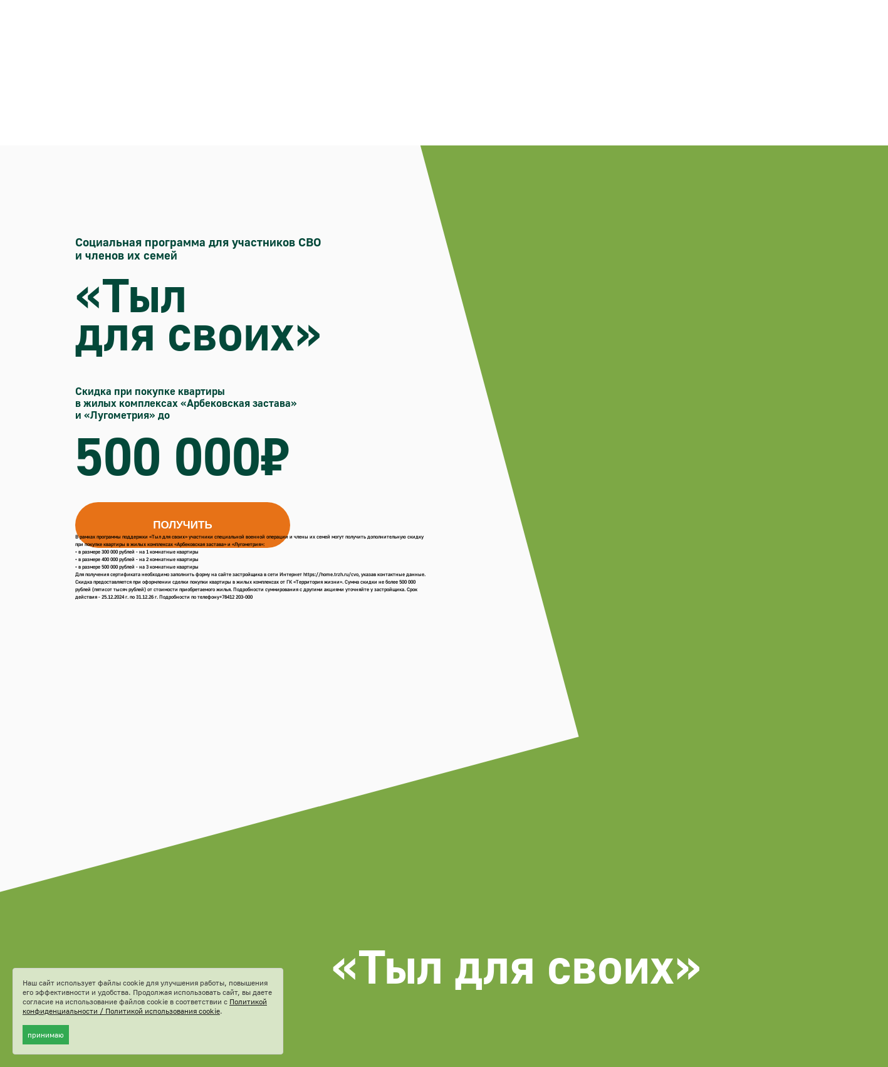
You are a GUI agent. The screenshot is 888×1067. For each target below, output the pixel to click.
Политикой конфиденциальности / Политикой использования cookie (145, 1006)
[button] (182, 525)
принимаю (46, 1034)
